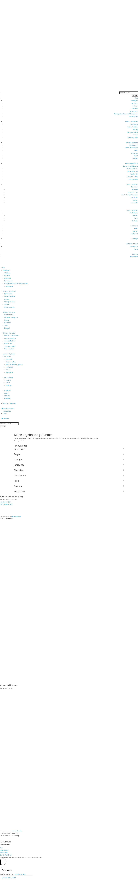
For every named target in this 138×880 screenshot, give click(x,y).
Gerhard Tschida (132, 171)
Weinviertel (134, 203)
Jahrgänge (69, 465)
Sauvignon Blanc (132, 132)
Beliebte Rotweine (132, 142)
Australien (134, 234)
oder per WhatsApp (6, 504)
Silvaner (135, 135)
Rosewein (135, 109)
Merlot (136, 150)
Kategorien (69, 449)
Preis (69, 481)
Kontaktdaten (16, 516)
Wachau (135, 200)
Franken (135, 215)
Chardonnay (134, 124)
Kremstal (135, 190)
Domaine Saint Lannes (130, 166)
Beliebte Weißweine (131, 121)
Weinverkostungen (132, 244)
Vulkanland (134, 197)
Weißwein (134, 103)
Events (136, 249)
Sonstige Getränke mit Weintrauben (126, 114)
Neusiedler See (133, 192)
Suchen (134, 95)
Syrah (136, 156)
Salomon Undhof (132, 177)
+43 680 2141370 (5, 23)
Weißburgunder (133, 137)
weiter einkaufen (9, 877)
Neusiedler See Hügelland (129, 195)
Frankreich (134, 226)
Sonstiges (135, 239)
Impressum (4, 852)
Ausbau (69, 486)
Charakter (69, 470)
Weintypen (134, 101)
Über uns (135, 254)
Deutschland (134, 213)
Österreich (134, 187)
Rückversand (5, 842)
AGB (1, 848)
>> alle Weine (133, 116)
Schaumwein (134, 111)
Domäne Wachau (132, 169)
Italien (136, 228)
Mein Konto (134, 257)
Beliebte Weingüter (131, 163)
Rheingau (135, 221)
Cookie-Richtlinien (6, 855)
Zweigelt (135, 158)
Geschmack (69, 475)
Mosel (136, 218)
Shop (136, 98)
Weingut (69, 459)
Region (69, 454)
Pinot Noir (134, 153)
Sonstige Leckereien (9, 403)
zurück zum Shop (20, 874)
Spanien (135, 231)
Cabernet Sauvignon (131, 148)
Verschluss (69, 491)
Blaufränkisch (133, 145)
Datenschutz (4, 850)
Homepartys (134, 246)
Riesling (135, 129)
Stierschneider (133, 179)
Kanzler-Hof (134, 174)
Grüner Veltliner (132, 127)
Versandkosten (17, 831)
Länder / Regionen (132, 184)
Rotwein (135, 106)
